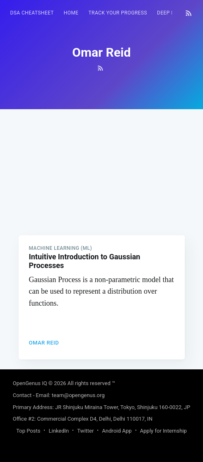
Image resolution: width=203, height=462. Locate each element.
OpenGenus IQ (30, 383)
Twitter (85, 431)
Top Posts (28, 431)
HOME (71, 13)
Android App (116, 431)
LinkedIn (58, 431)
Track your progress (118, 13)
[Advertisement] (101, 167)
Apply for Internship (163, 431)
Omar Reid (44, 343)
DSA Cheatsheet (32, 13)
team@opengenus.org (78, 395)
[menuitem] (32, 13)
